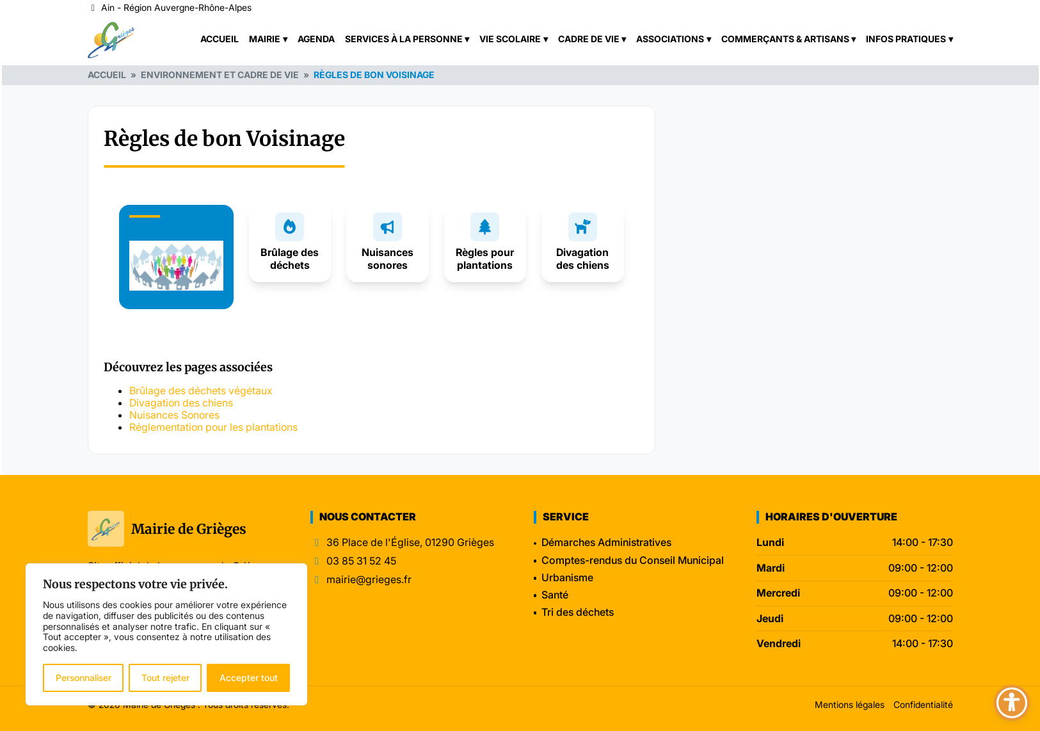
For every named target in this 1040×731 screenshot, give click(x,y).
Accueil (219, 38)
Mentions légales (849, 704)
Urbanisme (567, 577)
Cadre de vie (589, 38)
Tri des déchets (577, 612)
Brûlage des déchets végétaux (201, 390)
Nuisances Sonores (174, 414)
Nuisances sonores (387, 258)
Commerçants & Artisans (785, 38)
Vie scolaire (510, 38)
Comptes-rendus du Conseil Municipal (632, 560)
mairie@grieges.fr (369, 580)
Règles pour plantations (485, 258)
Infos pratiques (906, 38)
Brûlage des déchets (289, 258)
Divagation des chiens (582, 258)
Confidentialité (923, 704)
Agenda (316, 38)
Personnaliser (83, 677)
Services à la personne (404, 38)
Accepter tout (249, 677)
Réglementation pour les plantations (213, 427)
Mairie (264, 38)
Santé (554, 594)
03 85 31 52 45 (361, 561)
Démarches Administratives (606, 542)
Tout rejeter (165, 677)
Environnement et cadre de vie (220, 74)
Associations (670, 38)
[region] (166, 634)
